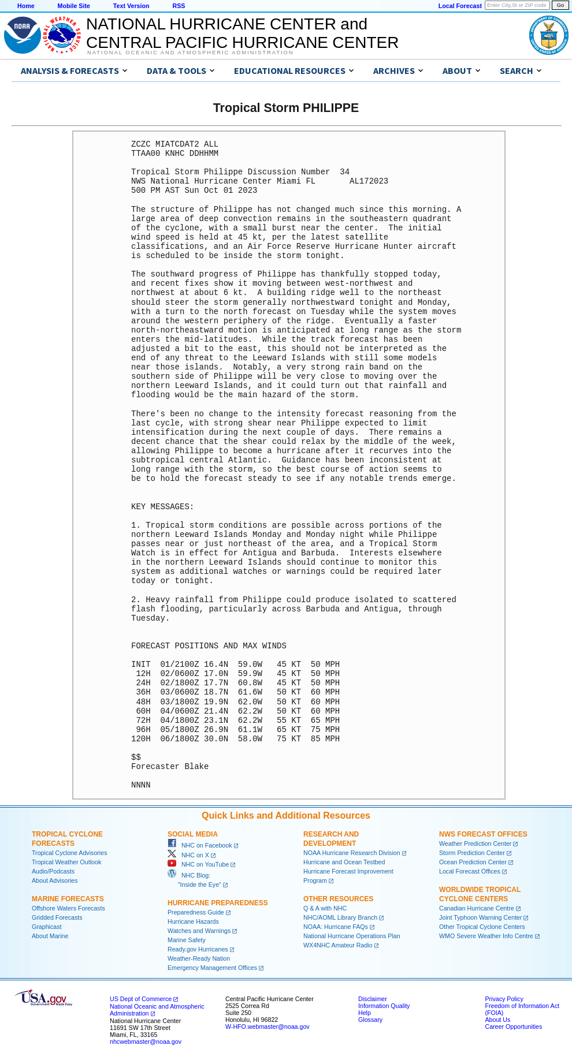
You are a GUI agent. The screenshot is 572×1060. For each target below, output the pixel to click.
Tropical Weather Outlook (66, 862)
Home (26, 5)
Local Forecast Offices (469, 871)
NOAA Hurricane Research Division (351, 852)
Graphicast (47, 926)
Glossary (370, 1019)
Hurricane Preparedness (218, 903)
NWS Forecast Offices (483, 834)
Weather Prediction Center (475, 843)
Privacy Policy (504, 998)
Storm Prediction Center (472, 852)
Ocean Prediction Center (473, 862)
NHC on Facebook (200, 845)
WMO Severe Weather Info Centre (486, 935)
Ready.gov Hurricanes (198, 949)
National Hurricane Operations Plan (351, 935)
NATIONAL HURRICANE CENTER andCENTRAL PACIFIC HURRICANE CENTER (242, 33)
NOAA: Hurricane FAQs (335, 926)
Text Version (131, 5)
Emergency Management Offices (212, 967)
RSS (178, 5)
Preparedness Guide (196, 912)
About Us (497, 1019)
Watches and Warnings (199, 930)
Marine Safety (187, 939)
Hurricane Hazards (193, 921)
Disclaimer (372, 998)
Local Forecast (460, 5)
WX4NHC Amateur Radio (338, 945)
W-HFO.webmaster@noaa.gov (267, 1026)
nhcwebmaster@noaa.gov (145, 1041)
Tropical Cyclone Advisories (69, 852)
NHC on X (188, 855)
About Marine (50, 935)
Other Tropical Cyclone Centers (482, 926)
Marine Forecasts (68, 899)
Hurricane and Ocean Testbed (344, 862)
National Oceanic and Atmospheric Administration (190, 52)
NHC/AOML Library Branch (340, 917)
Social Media (193, 834)
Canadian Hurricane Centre (476, 908)
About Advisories (54, 880)
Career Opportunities (513, 1026)
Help (364, 1012)
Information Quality (384, 1005)
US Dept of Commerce (141, 998)
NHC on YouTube (198, 864)
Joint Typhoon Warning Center (480, 917)
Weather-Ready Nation (199, 958)
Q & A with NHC (325, 908)
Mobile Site (74, 5)
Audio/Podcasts (53, 871)
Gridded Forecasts (57, 917)
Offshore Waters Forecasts (68, 908)
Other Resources (338, 899)
